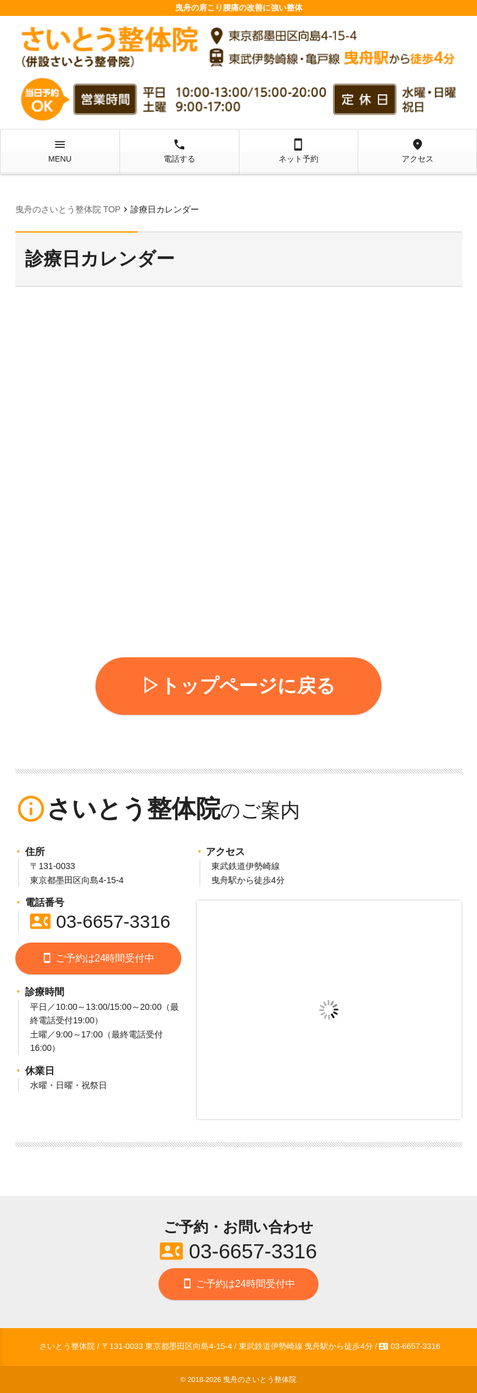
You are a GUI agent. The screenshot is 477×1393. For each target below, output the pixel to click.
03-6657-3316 (100, 921)
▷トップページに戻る (238, 686)
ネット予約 (298, 150)
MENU (60, 150)
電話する (179, 150)
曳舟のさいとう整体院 (259, 1379)
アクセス (417, 150)
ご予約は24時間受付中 (98, 958)
